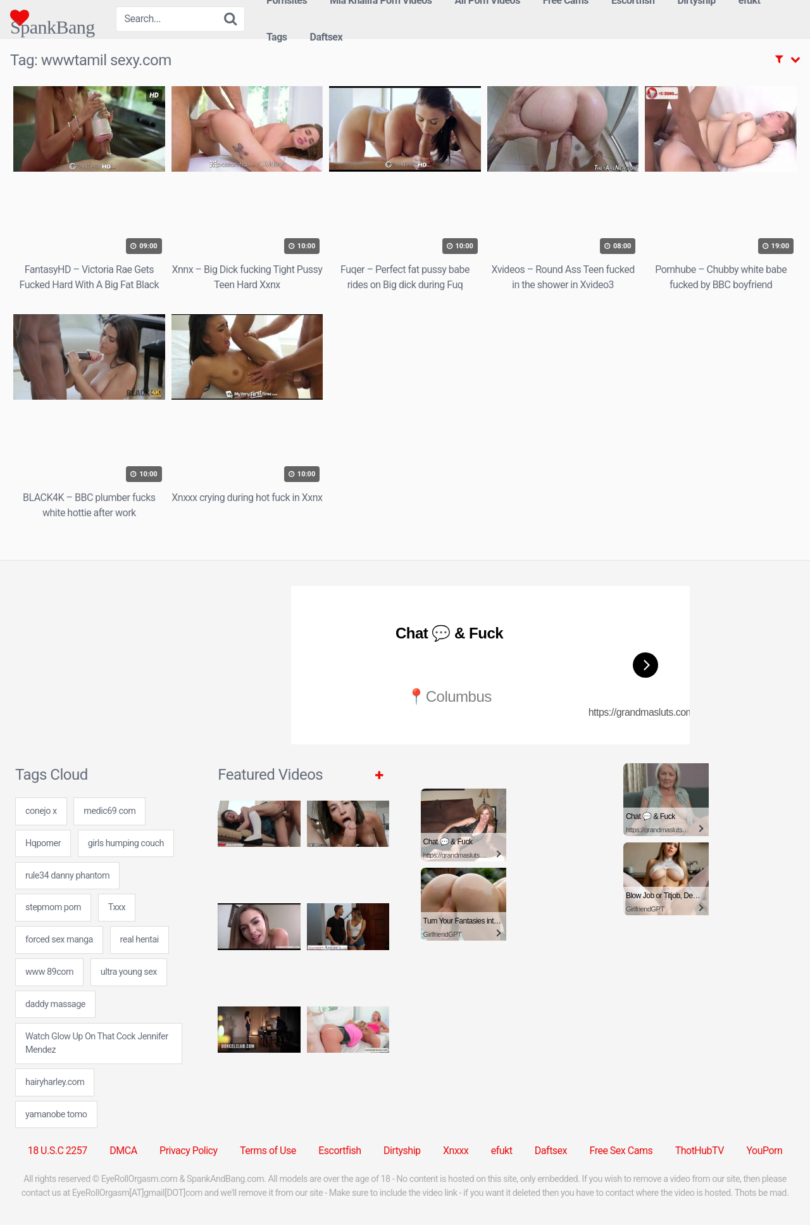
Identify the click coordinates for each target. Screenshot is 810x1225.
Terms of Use (268, 1151)
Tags (276, 37)
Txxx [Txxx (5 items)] (116, 907)
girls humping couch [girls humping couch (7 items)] (126, 843)
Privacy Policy (188, 1151)
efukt (502, 1151)
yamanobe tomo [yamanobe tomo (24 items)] (56, 1114)
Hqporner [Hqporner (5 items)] (43, 843)
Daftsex (326, 37)
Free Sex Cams (621, 1151)
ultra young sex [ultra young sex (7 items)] (129, 972)
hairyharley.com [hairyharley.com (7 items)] (54, 1082)
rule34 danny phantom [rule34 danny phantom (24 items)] (67, 875)
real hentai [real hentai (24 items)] (139, 939)
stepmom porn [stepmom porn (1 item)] (53, 907)
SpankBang (52, 17)
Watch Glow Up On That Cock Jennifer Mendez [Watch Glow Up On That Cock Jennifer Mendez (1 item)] (96, 1043)
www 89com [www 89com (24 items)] (49, 972)
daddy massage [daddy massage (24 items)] (55, 1004)
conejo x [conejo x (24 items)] (41, 811)
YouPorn (764, 1151)
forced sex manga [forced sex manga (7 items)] (59, 939)
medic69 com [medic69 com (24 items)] (109, 811)
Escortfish (339, 1151)
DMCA (123, 1151)
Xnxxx (455, 1151)
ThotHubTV (699, 1151)
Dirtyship (401, 1151)
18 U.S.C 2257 (57, 1151)
